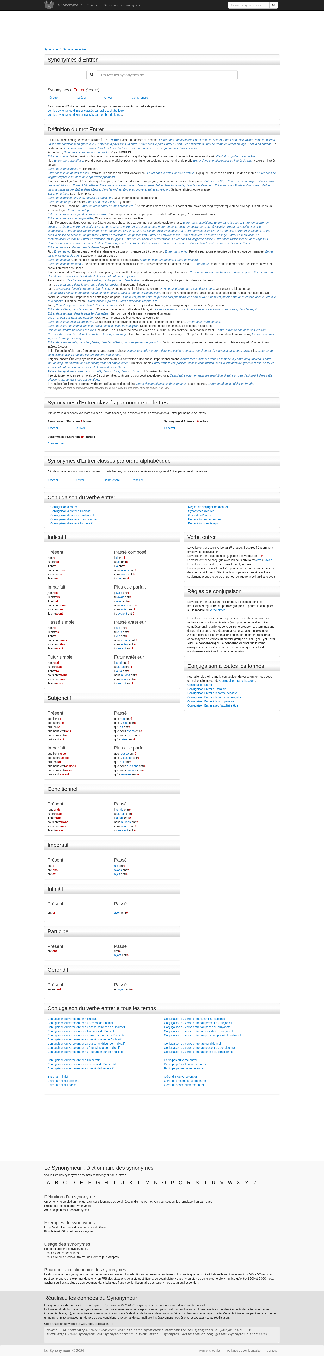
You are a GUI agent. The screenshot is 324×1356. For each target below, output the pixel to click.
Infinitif (55, 889)
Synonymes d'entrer (201, 511)
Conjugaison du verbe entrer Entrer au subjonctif (195, 1018)
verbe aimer (217, 610)
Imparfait (56, 587)
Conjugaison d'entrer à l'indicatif (70, 511)
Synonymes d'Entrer (73, 60)
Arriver (108, 97)
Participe (58, 931)
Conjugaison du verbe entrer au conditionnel (192, 1043)
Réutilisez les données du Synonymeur (90, 1298)
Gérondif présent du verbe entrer (185, 1080)
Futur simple (60, 657)
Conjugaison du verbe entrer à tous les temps (102, 1008)
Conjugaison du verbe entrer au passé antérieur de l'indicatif (86, 1043)
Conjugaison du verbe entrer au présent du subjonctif (198, 1023)
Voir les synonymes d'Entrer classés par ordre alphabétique (86, 110)
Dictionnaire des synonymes (123, 5)
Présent (55, 552)
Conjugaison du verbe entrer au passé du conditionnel (198, 1051)
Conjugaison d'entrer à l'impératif (71, 523)
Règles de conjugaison (214, 591)
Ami (46, 1210)
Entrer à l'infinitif (58, 1076)
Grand (103, 1227)
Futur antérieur (129, 657)
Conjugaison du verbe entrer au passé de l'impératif (81, 1068)
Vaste (56, 1227)
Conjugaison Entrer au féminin (206, 689)
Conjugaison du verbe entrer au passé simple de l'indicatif (85, 1039)
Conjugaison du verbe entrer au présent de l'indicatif (81, 1023)
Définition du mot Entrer (76, 129)
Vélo (63, 1231)
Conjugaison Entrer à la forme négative (212, 693)
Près (60, 1205)
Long (47, 1227)
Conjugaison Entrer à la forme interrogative (215, 697)
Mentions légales (210, 1350)
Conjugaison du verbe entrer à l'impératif (74, 1060)
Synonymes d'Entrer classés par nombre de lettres (108, 402)
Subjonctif (59, 698)
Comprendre (140, 97)
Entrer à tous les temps (203, 523)
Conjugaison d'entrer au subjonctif (72, 515)
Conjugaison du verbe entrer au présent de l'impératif (82, 1064)
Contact (272, 1350)
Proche (48, 1205)
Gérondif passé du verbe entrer (184, 1085)
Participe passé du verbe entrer (184, 1068)
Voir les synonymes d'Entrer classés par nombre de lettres (85, 114)
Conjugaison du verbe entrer (81, 497)
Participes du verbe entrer (180, 1060)
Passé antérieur (130, 622)
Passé (120, 713)
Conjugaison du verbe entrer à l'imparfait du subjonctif (198, 1031)
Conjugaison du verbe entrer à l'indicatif (73, 1018)
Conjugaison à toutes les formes (225, 666)
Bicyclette (50, 1231)
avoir (268, 560)
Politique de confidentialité (244, 1350)
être (258, 560)
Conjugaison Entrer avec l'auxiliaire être (212, 705)
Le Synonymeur (69, 5)
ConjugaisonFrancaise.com (237, 680)
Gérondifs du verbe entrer (180, 1076)
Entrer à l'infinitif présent (63, 1080)
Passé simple (61, 622)
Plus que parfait (130, 587)
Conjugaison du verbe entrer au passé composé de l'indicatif (86, 1027)
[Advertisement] (162, 28)
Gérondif (58, 970)
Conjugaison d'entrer (63, 507)
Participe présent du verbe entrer (185, 1064)
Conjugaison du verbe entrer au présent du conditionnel (199, 1047)
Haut (64, 1227)
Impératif (58, 845)
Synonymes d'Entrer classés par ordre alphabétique (109, 461)
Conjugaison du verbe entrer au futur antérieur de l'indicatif (85, 1051)
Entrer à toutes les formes (204, 519)
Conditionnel (62, 789)
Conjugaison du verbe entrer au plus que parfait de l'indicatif (86, 1035)
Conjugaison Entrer (199, 684)
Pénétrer (53, 97)
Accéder (81, 97)
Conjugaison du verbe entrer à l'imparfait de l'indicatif (81, 1031)
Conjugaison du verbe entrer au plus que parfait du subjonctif (203, 1035)
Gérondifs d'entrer (199, 515)
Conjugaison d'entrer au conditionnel (73, 519)
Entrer (92, 5)
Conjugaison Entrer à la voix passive (210, 701)
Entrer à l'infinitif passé (62, 1085)
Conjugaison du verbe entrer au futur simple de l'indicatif (84, 1047)
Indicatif (57, 537)
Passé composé (130, 552)
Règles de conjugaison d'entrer (208, 507)
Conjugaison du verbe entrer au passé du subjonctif (197, 1027)
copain (57, 1210)
